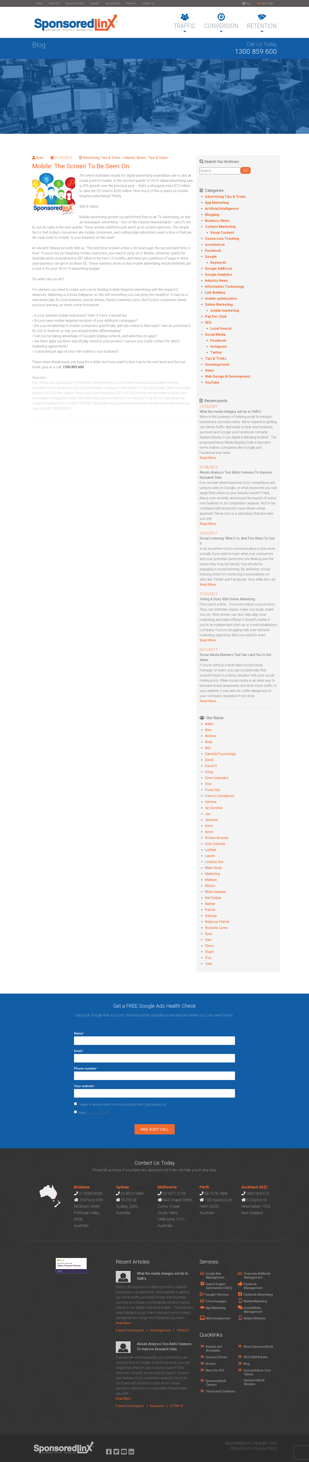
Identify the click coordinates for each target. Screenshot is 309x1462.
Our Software (112, 3)
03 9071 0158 (174, 1193)
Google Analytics (218, 275)
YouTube (212, 382)
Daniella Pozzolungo (220, 754)
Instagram (218, 346)
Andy (208, 742)
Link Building (215, 293)
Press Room (240, 1448)
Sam (208, 940)
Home (38, 3)
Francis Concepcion (219, 796)
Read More (208, 458)
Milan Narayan (215, 892)
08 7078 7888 (215, 1193)
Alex (208, 730)
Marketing (212, 874)
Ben (208, 748)
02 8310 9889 (132, 1193)
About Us (53, 3)
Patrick (210, 910)
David (209, 760)
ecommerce (215, 245)
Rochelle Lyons (216, 928)
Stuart (209, 952)
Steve (209, 946)
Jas (208, 814)
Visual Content (222, 233)
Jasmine (211, 820)
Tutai (208, 964)
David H (211, 766)
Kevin (209, 832)
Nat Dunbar (213, 898)
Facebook (213, 251)
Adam (209, 724)
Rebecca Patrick (217, 922)
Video (209, 370)
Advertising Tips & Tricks (101, 158)
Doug (209, 772)
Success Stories (75, 3)
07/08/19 (176, 1406)
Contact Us (148, 3)
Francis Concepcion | (133, 1330)
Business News (217, 221)
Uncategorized (217, 364)
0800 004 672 (257, 1193)
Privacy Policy (96, 1113)
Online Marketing (219, 305)
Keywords (218, 263)
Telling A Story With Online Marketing (227, 599)
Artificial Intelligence (222, 209)
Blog (246, 3)
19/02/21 (183, 1330)
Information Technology (224, 287)
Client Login (265, 3)
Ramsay (211, 916)
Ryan (39, 158)
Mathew (211, 880)
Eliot (208, 784)
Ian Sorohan (214, 808)
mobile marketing (224, 310)
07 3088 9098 (90, 1193)
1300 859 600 (256, 51)
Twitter (216, 352)
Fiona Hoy (212, 790)
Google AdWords (218, 269)
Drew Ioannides (217, 778)
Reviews (131, 3)
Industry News (134, 158)
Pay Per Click (216, 316)
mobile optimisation (221, 299)
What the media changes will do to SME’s (230, 412)
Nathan (210, 904)
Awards (94, 3)
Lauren (210, 856)
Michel (210, 886)
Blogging (212, 215)
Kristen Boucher (217, 838)
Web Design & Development (227, 376)
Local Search (221, 328)
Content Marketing (220, 227)
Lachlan (210, 850)
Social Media (215, 334)
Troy (208, 958)
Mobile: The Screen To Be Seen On (80, 166)
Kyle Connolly (215, 844)
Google (211, 257)
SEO (208, 322)
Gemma (210, 802)
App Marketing (217, 203)
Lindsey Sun (214, 862)
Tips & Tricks (158, 158)
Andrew (210, 736)
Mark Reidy (213, 868)
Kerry (209, 826)
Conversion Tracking (222, 239)
